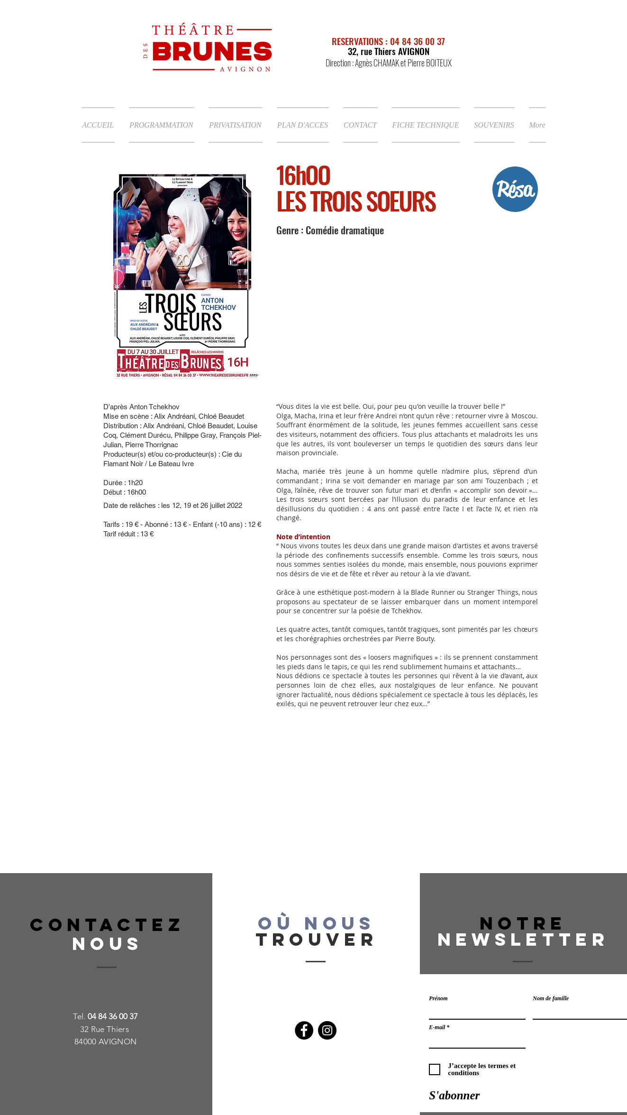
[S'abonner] (454, 1095)
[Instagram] (327, 1030)
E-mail (437, 1027)
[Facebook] (304, 1030)
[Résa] (515, 189)
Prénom (438, 998)
